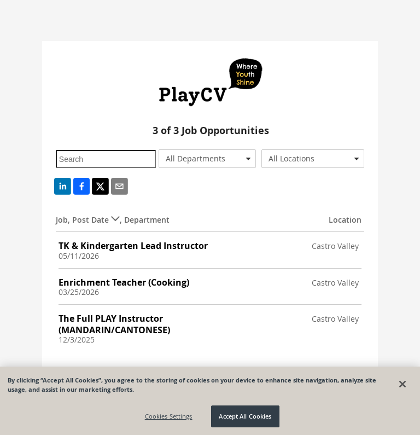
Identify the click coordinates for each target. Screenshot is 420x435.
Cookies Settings (168, 416)
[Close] (402, 384)
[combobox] (207, 158)
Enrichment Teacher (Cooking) (124, 282)
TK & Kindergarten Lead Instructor (133, 246)
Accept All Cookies (245, 416)
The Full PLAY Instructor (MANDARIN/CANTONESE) (114, 324)
